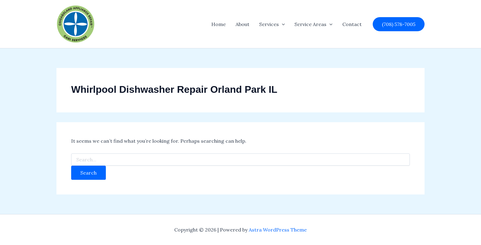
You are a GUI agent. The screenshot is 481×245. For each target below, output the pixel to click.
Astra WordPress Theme (278, 230)
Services (272, 24)
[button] (282, 24)
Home (218, 24)
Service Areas (313, 24)
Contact (352, 24)
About (242, 24)
